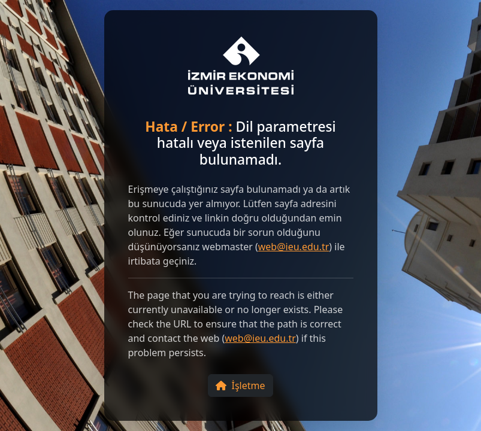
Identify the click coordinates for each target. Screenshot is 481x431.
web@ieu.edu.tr (293, 246)
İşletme (240, 385)
